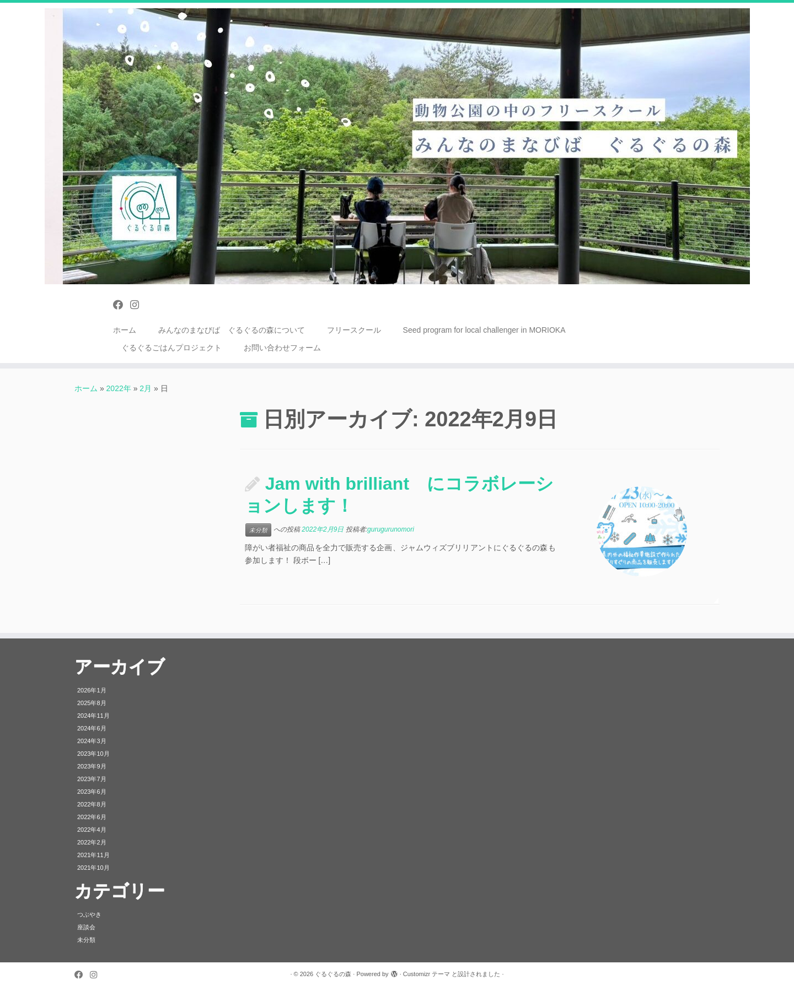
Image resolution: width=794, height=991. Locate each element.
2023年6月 (91, 791)
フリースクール (354, 330)
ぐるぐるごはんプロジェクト (171, 347)
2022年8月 (91, 804)
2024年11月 (93, 715)
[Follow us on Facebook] (121, 305)
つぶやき (89, 914)
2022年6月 (91, 817)
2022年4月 (91, 829)
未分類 (258, 530)
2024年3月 (91, 741)
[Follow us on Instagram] (138, 305)
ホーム (124, 330)
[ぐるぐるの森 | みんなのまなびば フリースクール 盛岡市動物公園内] (397, 146)
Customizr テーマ (426, 974)
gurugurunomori (390, 529)
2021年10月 (93, 867)
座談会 (86, 927)
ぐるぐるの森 (333, 974)
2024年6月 (91, 728)
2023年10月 (93, 753)
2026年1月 (91, 690)
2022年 (118, 388)
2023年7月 (91, 779)
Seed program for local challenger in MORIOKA (484, 330)
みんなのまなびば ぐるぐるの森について (231, 330)
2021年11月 (93, 855)
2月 (146, 388)
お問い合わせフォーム (282, 347)
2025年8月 (91, 703)
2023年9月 (91, 766)
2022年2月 (91, 842)
